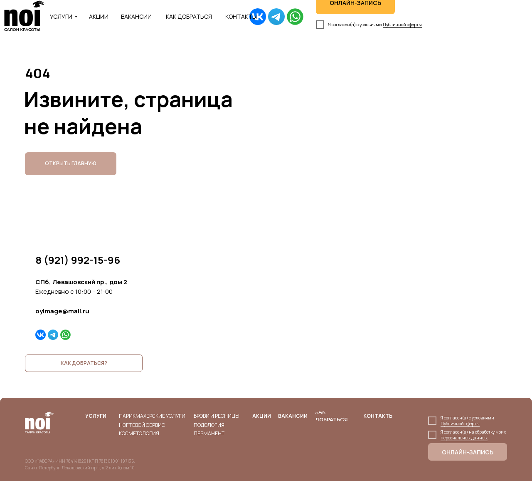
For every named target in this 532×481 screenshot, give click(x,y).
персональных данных (464, 438)
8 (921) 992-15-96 (78, 260)
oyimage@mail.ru (62, 311)
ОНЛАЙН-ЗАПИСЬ (467, 452)
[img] (257, 16)
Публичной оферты (402, 24)
